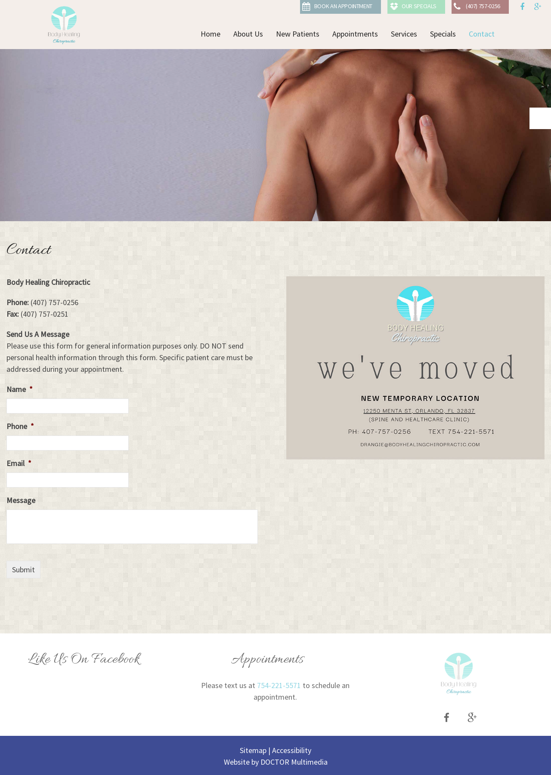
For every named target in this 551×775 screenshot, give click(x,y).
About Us (248, 34)
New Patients (297, 34)
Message (20, 500)
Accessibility (291, 750)
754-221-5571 (279, 685)
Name (19, 389)
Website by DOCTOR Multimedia (276, 762)
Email (18, 463)
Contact (482, 34)
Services (404, 34)
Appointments (355, 34)
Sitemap (253, 750)
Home (210, 34)
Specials (443, 34)
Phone (20, 426)
